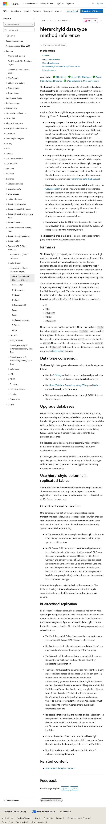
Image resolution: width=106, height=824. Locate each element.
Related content (49, 70)
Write (95, 385)
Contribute (48, 818)
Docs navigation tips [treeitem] (14, 41)
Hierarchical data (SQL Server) (85, 178)
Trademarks (21, 822)
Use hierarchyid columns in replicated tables (61, 66)
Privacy (59, 818)
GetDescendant (52, 188)
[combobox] (19, 24)
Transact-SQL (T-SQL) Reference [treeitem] (19, 256)
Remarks (46, 55)
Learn (43, 20)
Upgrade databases (50, 63)
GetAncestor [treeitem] (17, 284)
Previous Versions (24, 818)
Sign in (100, 3)
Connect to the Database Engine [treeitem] (18, 71)
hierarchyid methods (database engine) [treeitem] (21, 278)
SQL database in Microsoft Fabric (83, 80)
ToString (57, 375)
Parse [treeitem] (14, 310)
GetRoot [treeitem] (15, 300)
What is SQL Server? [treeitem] (16, 56)
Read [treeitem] (14, 315)
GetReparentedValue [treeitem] (20, 320)
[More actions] (101, 21)
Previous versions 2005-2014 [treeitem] (18, 45)
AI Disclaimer (7, 818)
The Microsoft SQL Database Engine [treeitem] (20, 63)
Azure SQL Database (81, 76)
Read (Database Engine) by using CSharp (69, 385)
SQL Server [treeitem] (10, 35)
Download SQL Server (91, 11)
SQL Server (62, 20)
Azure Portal (72, 11)
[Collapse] (34, 18)
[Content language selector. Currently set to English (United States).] (14, 811)
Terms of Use (7, 822)
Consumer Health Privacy (78, 818)
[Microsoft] (5, 4)
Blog (36, 818)
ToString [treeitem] (15, 325)
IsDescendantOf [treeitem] (19, 305)
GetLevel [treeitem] (15, 295)
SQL (51, 20)
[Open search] (93, 3)
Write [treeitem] (14, 330)
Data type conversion (51, 59)
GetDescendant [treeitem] (18, 290)
